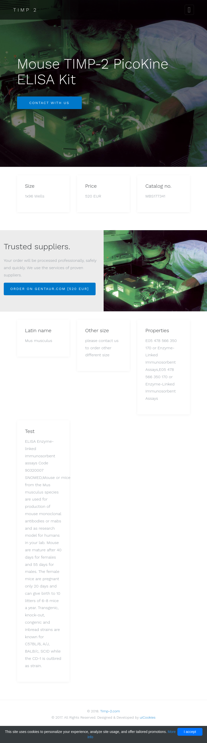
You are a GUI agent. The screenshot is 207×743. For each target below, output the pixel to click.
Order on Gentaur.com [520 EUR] (49, 289)
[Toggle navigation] (189, 10)
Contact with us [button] (49, 103)
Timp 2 (25, 10)
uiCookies (148, 717)
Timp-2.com (110, 711)
